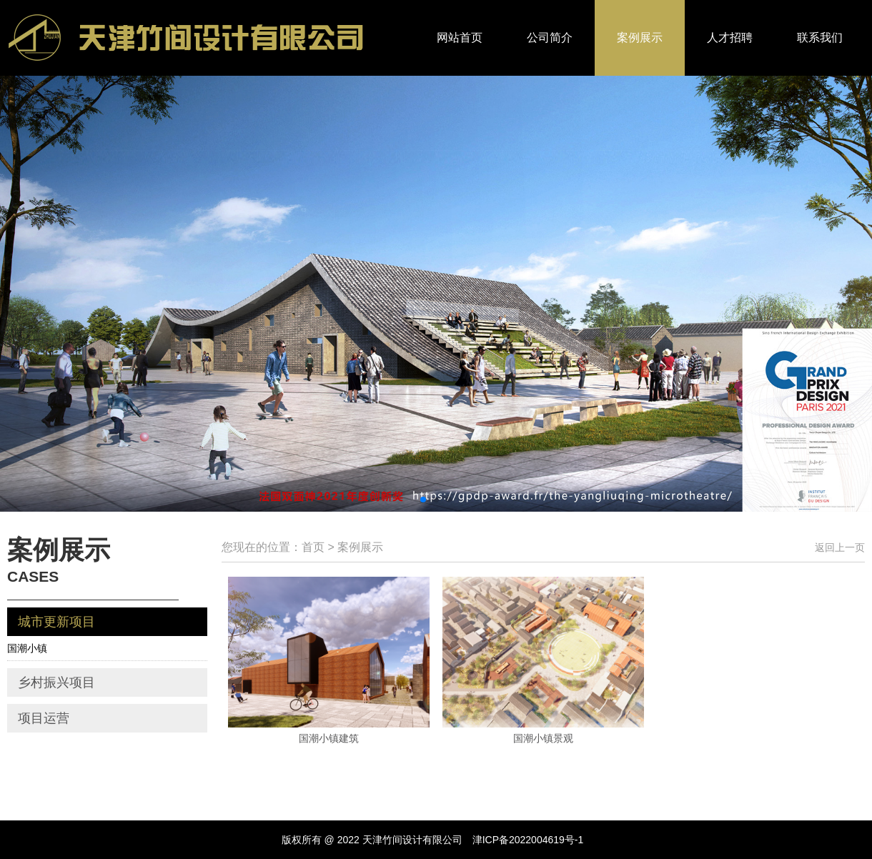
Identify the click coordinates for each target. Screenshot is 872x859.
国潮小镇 (27, 648)
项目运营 (43, 718)
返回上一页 (840, 547)
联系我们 (820, 37)
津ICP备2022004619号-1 (528, 839)
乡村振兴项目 (56, 682)
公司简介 (550, 37)
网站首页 (459, 37)
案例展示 (640, 37)
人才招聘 (730, 37)
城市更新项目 (56, 622)
